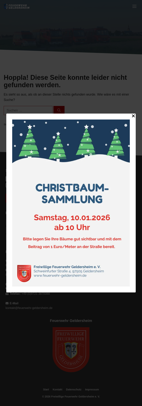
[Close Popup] (133, 117)
